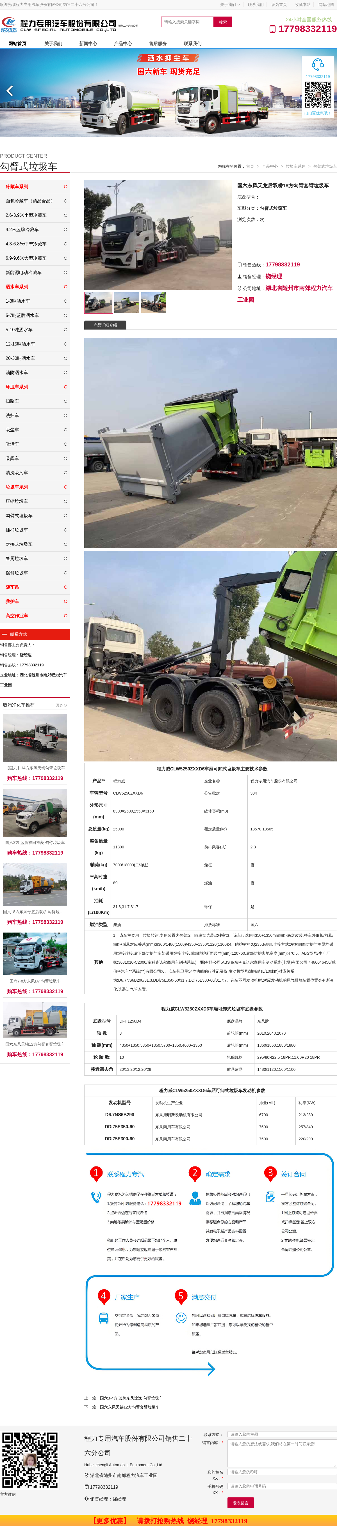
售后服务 (158, 43)
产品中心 (123, 43)
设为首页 (279, 4)
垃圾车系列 (296, 166)
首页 (250, 166)
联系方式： (213, 1434)
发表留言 (241, 1503)
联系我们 (256, 4)
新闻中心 (88, 43)
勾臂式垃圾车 (325, 166)
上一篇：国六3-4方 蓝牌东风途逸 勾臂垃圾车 (123, 1398)
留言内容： (212, 1442)
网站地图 (326, 4)
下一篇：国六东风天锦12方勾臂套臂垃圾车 (122, 1407)
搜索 (223, 22)
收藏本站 (303, 4)
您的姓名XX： (215, 1475)
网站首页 (17, 43)
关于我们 (230, 4)
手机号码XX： (215, 1489)
